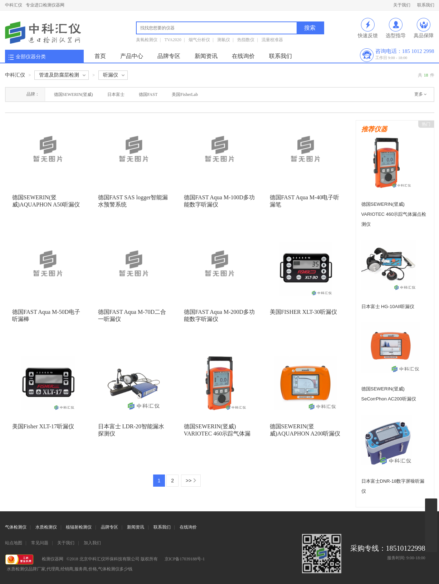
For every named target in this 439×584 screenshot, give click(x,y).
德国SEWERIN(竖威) (73, 94)
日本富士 (116, 94)
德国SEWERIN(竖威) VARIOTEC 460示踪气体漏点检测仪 (217, 433)
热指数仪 (245, 39)
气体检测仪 (15, 527)
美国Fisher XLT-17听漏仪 (43, 426)
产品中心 (131, 56)
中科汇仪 (13, 5)
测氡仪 (223, 39)
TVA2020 (173, 39)
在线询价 (243, 56)
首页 (100, 56)
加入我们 (92, 542)
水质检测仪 (46, 527)
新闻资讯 (206, 56)
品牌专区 (168, 56)
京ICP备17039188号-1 (185, 558)
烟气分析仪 (199, 39)
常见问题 (39, 542)
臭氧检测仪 (146, 39)
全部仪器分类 (31, 56)
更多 (418, 94)
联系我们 (425, 5)
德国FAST (148, 94)
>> (188, 480)
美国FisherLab (185, 94)
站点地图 (13, 542)
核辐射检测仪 (79, 527)
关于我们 (401, 5)
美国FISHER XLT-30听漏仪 (303, 312)
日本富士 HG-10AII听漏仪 (388, 306)
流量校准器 (272, 39)
